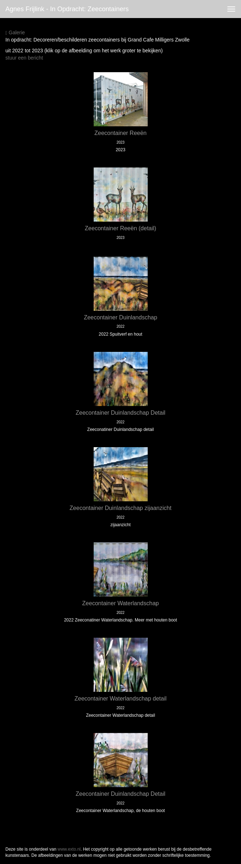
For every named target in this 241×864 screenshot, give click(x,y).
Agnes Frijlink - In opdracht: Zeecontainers (67, 9)
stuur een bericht (24, 58)
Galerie (15, 33)
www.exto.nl (69, 849)
